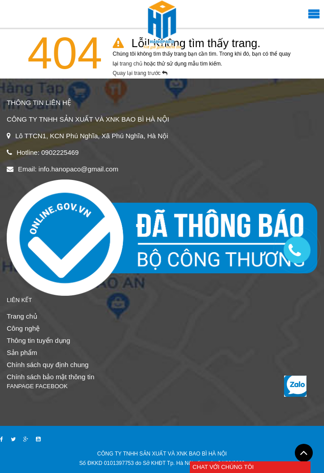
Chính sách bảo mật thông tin (50, 377)
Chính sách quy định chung (47, 364)
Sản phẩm (22, 352)
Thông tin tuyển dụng (38, 340)
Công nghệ (23, 328)
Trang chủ (22, 316)
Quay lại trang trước (142, 73)
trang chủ (132, 64)
